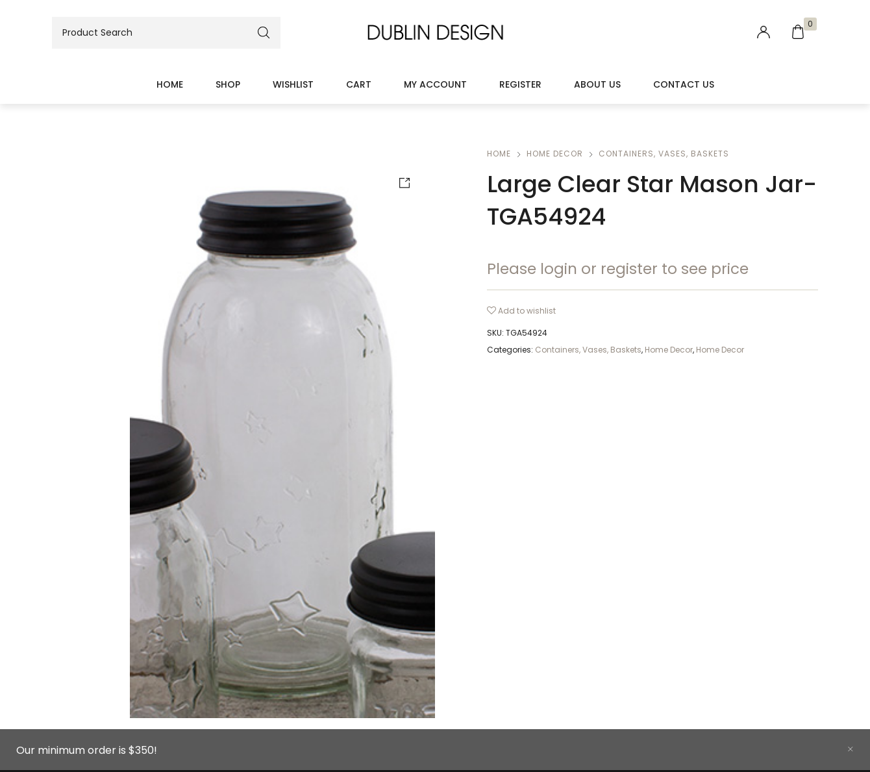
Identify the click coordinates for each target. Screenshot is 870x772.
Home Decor (555, 153)
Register (520, 84)
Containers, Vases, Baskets (664, 153)
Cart (358, 84)
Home (169, 84)
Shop (228, 84)
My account (435, 84)
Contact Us (683, 84)
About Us (597, 84)
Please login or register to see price (618, 268)
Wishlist (293, 84)
